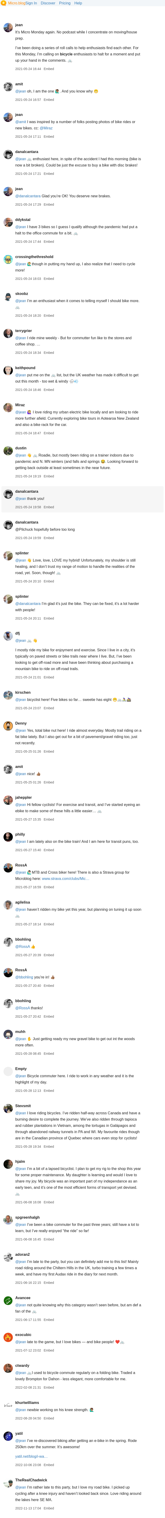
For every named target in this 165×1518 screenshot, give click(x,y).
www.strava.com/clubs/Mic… (65, 879)
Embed (49, 69)
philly (20, 834)
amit (19, 84)
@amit (20, 122)
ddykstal (22, 220)
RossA (21, 865)
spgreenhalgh (27, 1217)
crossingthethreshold (34, 257)
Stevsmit (23, 1106)
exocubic (23, 1335)
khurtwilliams (27, 1403)
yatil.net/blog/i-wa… (31, 1456)
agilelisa (22, 902)
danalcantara (26, 152)
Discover (48, 3)
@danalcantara (28, 196)
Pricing (65, 3)
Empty (21, 1069)
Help (78, 3)
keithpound (25, 368)
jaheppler (23, 797)
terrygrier (23, 331)
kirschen (23, 692)
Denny (21, 723)
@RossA (22, 947)
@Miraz (46, 128)
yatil (19, 1433)
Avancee (22, 1298)
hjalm (20, 1161)
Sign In (31, 3)
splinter (22, 553)
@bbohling (24, 977)
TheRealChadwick (31, 1480)
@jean (20, 91)
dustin (20, 448)
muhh (20, 1032)
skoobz (21, 294)
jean (19, 25)
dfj (17, 633)
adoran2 (22, 1254)
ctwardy (22, 1366)
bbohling (23, 939)
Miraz (20, 405)
